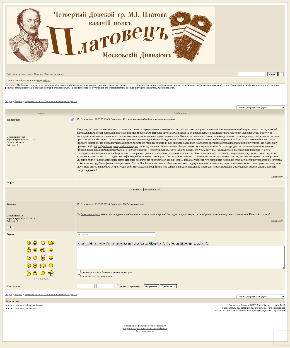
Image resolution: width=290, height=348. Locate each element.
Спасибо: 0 (277, 176)
